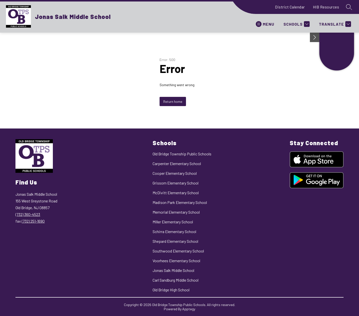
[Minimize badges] (314, 37)
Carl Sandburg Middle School (175, 280)
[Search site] (349, 7)
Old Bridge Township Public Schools (182, 153)
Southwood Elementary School (178, 251)
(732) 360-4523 (27, 214)
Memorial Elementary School (176, 212)
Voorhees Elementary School (176, 260)
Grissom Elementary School (175, 183)
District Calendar (290, 6)
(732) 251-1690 (33, 221)
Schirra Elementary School (174, 231)
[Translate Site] (334, 24)
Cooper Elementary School (175, 173)
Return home (172, 101)
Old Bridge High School (171, 289)
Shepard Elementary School (175, 241)
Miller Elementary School (173, 221)
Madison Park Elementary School (180, 202)
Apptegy (188, 309)
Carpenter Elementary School (177, 163)
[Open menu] (265, 24)
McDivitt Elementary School (176, 192)
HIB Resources (326, 6)
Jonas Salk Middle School (173, 270)
